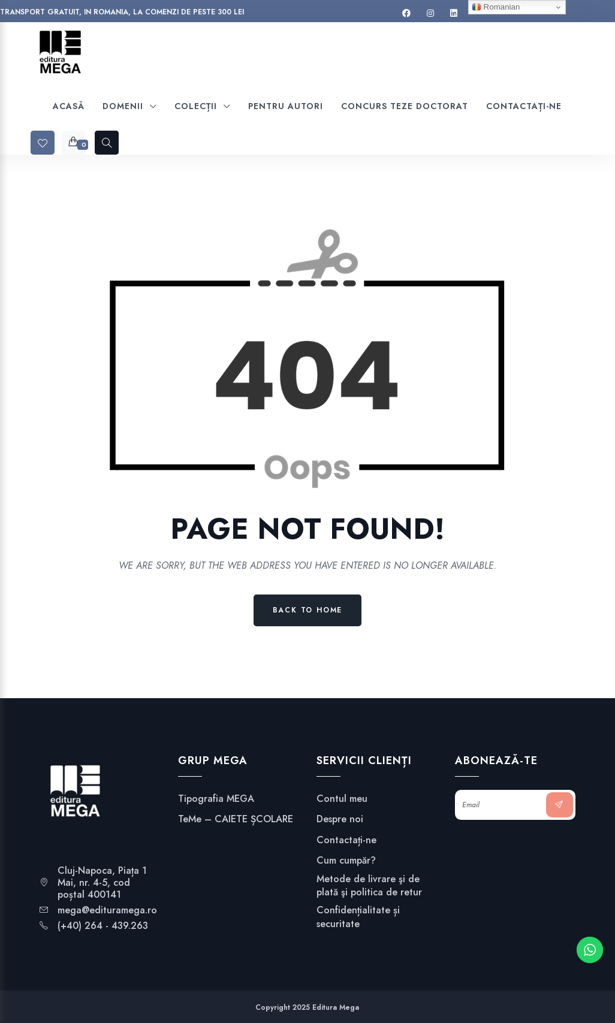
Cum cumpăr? (346, 860)
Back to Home (308, 610)
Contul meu (341, 798)
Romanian (496, 7)
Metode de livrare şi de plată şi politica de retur (369, 886)
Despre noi (339, 819)
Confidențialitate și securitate (358, 917)
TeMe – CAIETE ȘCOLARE (235, 819)
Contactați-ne (346, 840)
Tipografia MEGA (216, 798)
